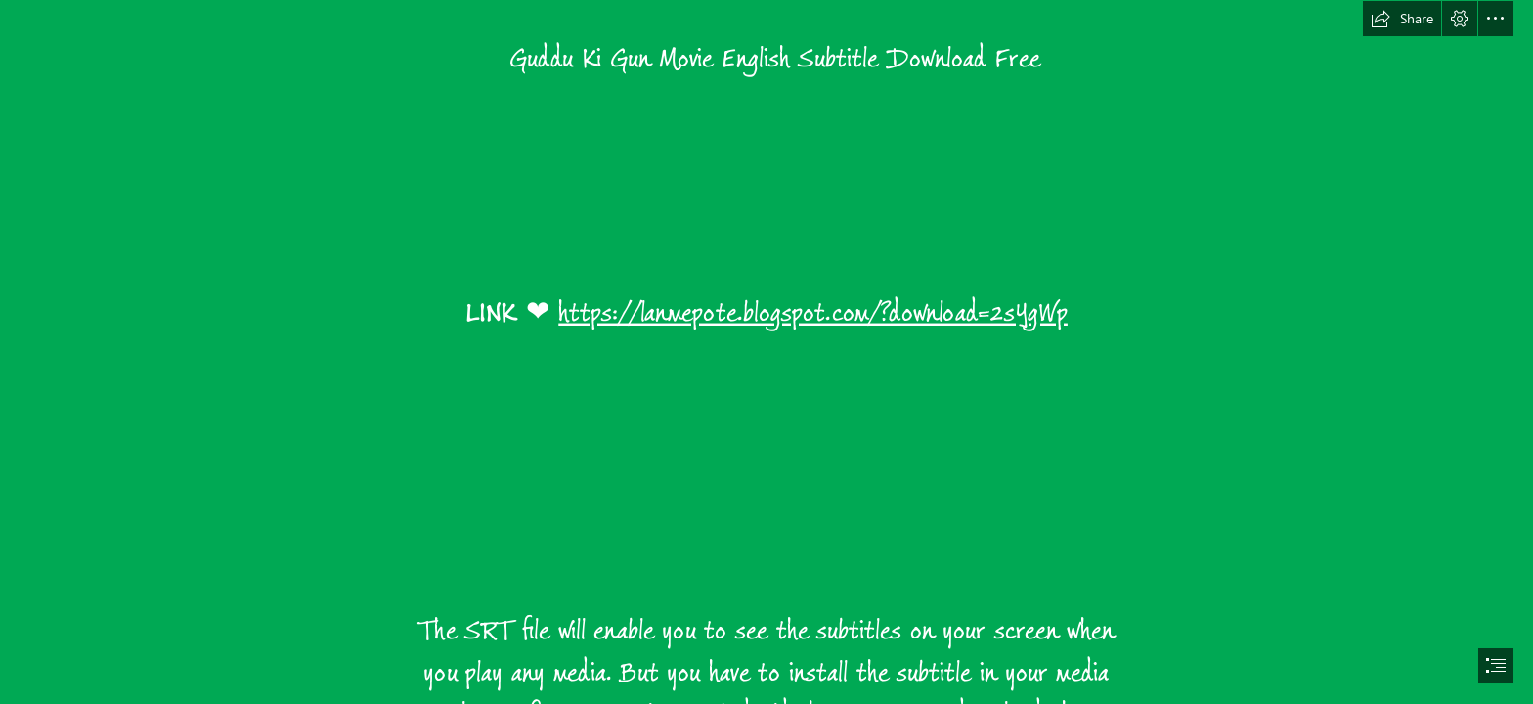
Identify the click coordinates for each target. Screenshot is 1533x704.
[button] (1402, 18)
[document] (766, 352)
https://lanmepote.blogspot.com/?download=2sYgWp (813, 313)
